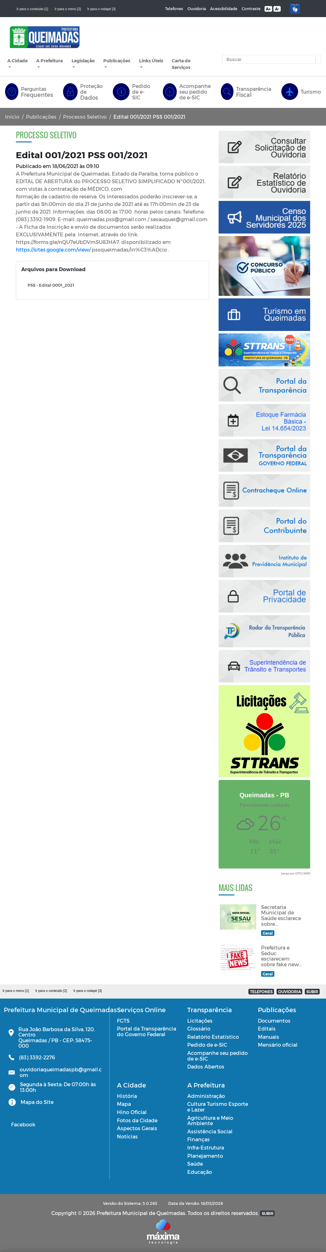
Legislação (83, 60)
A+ (268, 9)
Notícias (127, 1136)
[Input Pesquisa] (270, 59)
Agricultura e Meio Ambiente (210, 1120)
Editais (267, 1028)
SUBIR (312, 991)
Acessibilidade (223, 8)
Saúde (195, 1164)
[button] (316, 59)
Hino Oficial (132, 1112)
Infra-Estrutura (205, 1147)
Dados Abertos (205, 1066)
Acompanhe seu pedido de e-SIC (217, 1056)
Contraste (251, 8)
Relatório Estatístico (213, 1037)
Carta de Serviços (181, 64)
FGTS (123, 1021)
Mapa (124, 1104)
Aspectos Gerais (137, 1128)
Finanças (198, 1139)
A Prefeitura (49, 60)
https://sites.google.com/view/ (53, 249)
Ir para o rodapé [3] (101, 9)
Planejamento (205, 1156)
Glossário (198, 1028)
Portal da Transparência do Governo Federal (146, 1031)
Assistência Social (210, 1131)
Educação (199, 1172)
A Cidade (17, 60)
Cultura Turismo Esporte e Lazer (217, 1106)
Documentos (274, 1021)
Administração (206, 1096)
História (127, 1096)
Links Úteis (151, 60)
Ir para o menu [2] (67, 9)
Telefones (174, 8)
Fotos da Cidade (137, 1120)
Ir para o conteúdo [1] (32, 9)
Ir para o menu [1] (16, 991)
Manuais (268, 1037)
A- (277, 9)
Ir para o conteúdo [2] (51, 991)
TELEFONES (261, 991)
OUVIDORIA (289, 991)
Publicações (116, 60)
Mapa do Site (37, 1102)
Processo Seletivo (85, 117)
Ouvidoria (197, 8)
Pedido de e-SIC (207, 1045)
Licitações (200, 1021)
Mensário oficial (277, 1045)
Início (12, 117)
